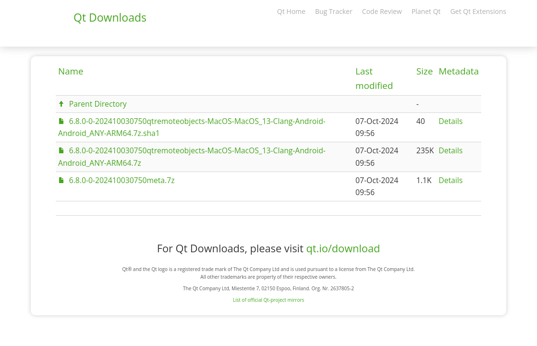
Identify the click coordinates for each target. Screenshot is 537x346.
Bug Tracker (334, 11)
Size (424, 71)
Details (451, 121)
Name (71, 71)
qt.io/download (343, 248)
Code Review (382, 11)
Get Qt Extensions (478, 11)
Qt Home (291, 11)
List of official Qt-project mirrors (269, 300)
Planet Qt (426, 11)
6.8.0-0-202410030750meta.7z (122, 180)
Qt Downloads (109, 17)
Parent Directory (98, 104)
